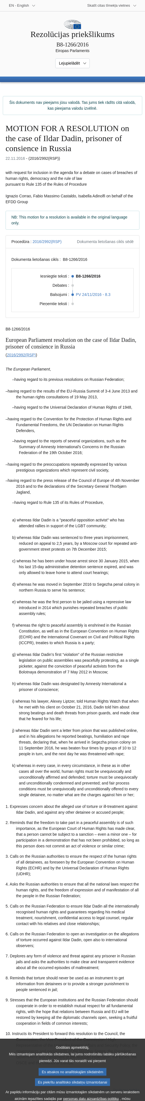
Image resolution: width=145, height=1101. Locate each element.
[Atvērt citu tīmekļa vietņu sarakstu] (111, 5)
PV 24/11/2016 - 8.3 (93, 294)
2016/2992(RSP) (46, 241)
